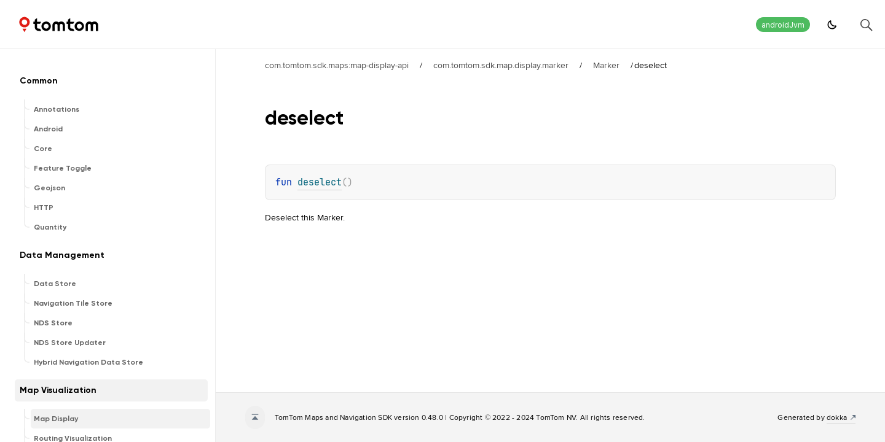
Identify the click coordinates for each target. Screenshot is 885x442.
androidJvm (782, 24)
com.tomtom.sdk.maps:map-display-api (337, 65)
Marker (606, 65)
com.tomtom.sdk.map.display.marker (500, 65)
